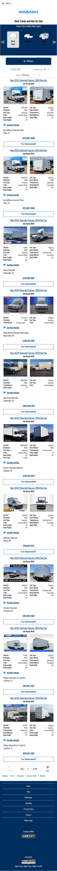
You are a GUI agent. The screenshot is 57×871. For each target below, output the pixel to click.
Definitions (28, 797)
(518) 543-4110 (28, 545)
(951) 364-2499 (28, 615)
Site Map (29, 803)
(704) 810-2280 (28, 340)
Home (29, 786)
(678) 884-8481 (28, 277)
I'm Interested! (28, 144)
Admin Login (28, 820)
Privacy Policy (28, 809)
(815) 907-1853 (28, 685)
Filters (28, 61)
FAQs (28, 791)
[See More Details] (11, 124)
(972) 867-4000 (29, 138)
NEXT (47, 768)
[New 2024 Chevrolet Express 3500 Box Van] (28, 290)
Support (28, 814)
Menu (6, 3)
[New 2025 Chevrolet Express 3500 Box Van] (28, 80)
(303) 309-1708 (28, 405)
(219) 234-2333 (28, 475)
